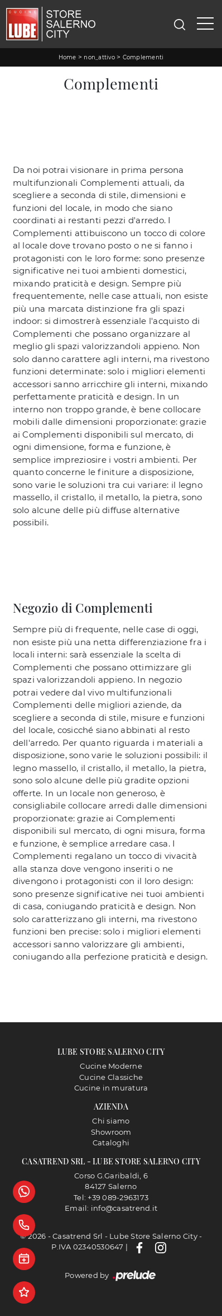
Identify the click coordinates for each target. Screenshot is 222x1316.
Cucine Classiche (111, 1077)
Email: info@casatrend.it (111, 1208)
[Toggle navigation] (205, 24)
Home (67, 57)
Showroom (111, 1131)
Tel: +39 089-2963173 (111, 1197)
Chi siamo (110, 1120)
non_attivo (99, 57)
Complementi (143, 57)
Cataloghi (111, 1142)
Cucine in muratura (111, 1087)
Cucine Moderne (111, 1065)
